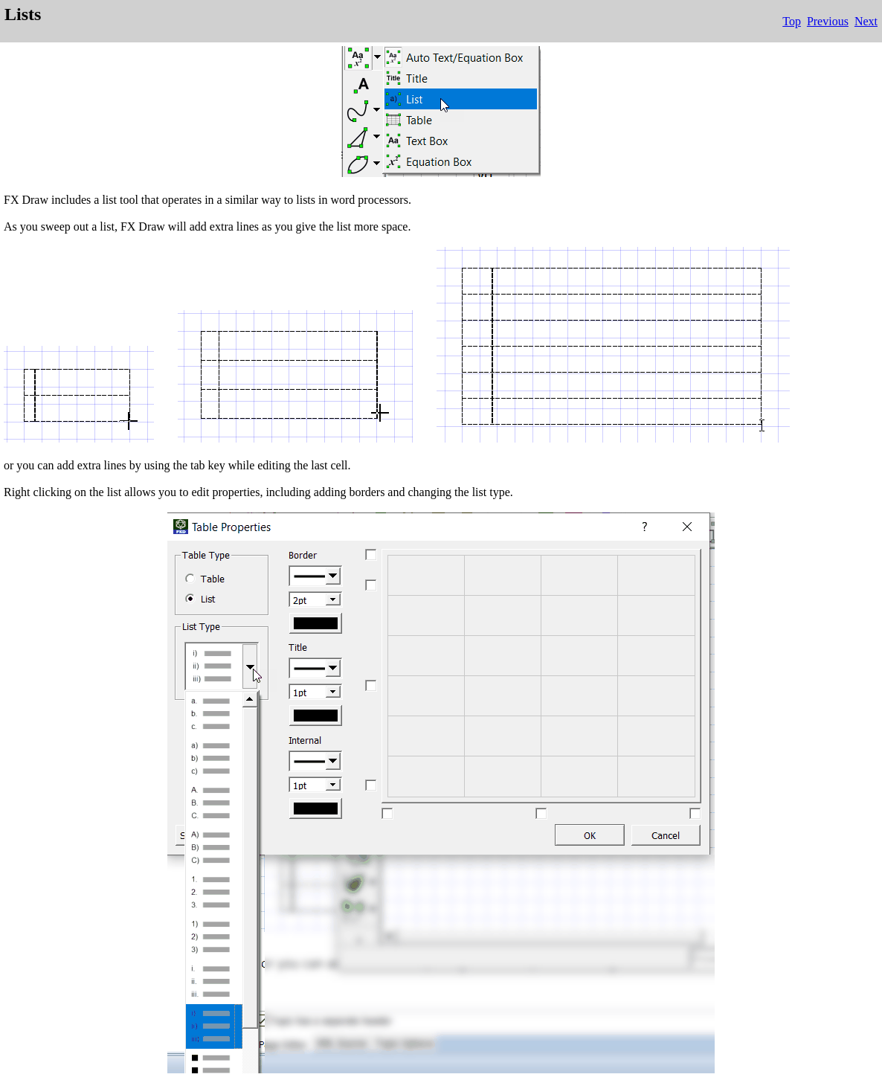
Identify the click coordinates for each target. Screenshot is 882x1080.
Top (791, 21)
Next (866, 21)
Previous (828, 21)
